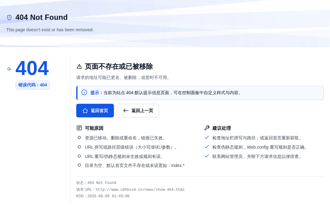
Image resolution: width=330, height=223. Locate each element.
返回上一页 (138, 110)
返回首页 (95, 110)
